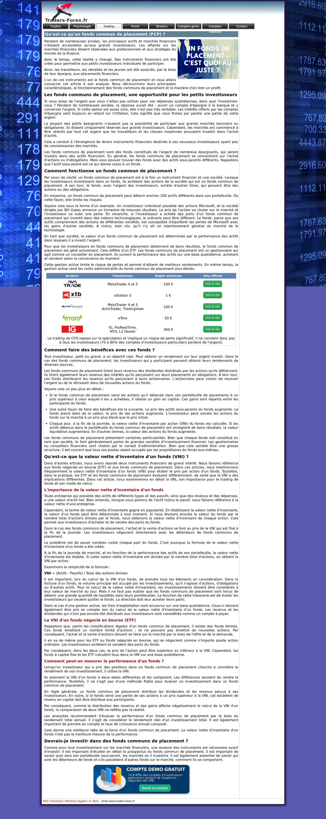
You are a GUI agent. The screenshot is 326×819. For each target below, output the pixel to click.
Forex (135, 26)
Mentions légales (75, 801)
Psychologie (82, 26)
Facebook (56, 801)
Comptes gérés (188, 26)
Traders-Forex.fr (66, 20)
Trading (108, 26)
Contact (241, 26)
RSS (45, 801)
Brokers (162, 26)
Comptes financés (215, 27)
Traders (55, 26)
